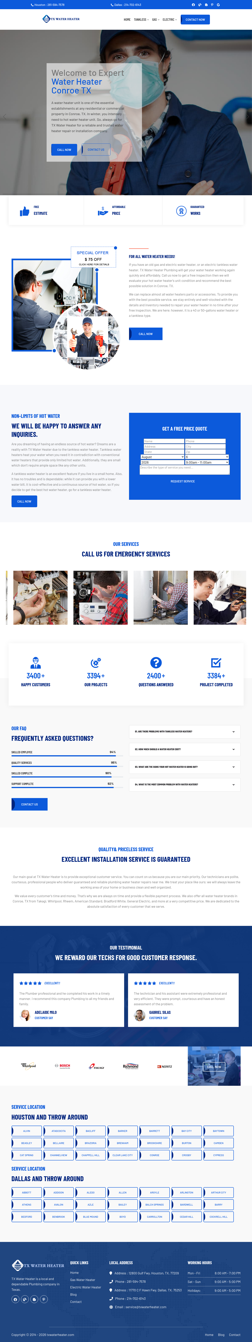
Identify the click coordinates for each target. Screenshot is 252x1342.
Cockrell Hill (219, 1216)
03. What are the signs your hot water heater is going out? (166, 767)
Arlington (186, 1192)
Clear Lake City (123, 1155)
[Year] (162, 462)
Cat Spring (26, 1155)
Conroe (154, 1155)
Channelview (58, 1155)
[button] (247, 116)
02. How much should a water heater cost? (158, 750)
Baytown (218, 1130)
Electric (168, 19)
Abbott (26, 1192)
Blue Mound (90, 1216)
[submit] (183, 480)
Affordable (119, 207)
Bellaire (58, 1143)
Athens (26, 1204)
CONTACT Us (96, 149)
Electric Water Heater (85, 1287)
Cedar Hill (186, 1216)
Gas (154, 19)
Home (127, 19)
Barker (122, 1130)
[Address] (164, 446)
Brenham (122, 1143)
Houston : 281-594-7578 (47, 4)
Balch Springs (154, 1204)
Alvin (26, 1130)
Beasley (26, 1143)
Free (36, 207)
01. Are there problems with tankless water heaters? (163, 732)
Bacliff (90, 1130)
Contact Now (195, 19)
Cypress (218, 1155)
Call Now (64, 149)
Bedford (26, 1216)
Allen (122, 1192)
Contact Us (29, 804)
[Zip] (205, 451)
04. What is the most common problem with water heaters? (166, 785)
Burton (186, 1143)
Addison (58, 1192)
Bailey (122, 1204)
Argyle (154, 1192)
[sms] (185, 470)
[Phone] (205, 441)
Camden (219, 1143)
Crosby (186, 1155)
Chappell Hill (91, 1155)
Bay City (186, 1130)
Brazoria (91, 1143)
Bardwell (186, 1204)
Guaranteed (197, 207)
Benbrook (58, 1216)
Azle (91, 1204)
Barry (218, 1204)
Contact (76, 1301)
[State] (164, 451)
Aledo (90, 1192)
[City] (205, 446)
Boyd (122, 1216)
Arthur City (218, 1192)
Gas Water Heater (82, 1280)
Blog (73, 1294)
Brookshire (154, 1143)
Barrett (154, 1130)
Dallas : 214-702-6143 (126, 4)
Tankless (140, 19)
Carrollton (154, 1216)
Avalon (58, 1204)
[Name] (164, 441)
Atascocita (59, 1130)
